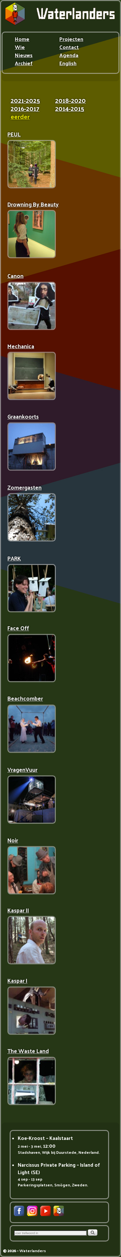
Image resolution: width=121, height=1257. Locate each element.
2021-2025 (25, 101)
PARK (14, 558)
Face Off (18, 629)
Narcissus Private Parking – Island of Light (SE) (59, 1168)
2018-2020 (70, 101)
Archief (24, 64)
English (67, 64)
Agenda (68, 56)
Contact (69, 48)
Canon (15, 275)
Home (22, 40)
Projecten (71, 40)
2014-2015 (69, 109)
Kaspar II (18, 911)
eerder (20, 118)
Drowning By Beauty (33, 205)
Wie (20, 48)
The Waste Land (28, 1053)
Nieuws (24, 56)
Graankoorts (23, 417)
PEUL (14, 134)
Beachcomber (25, 699)
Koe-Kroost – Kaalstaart (45, 1138)
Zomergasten (24, 487)
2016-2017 (25, 109)
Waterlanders (32, 1250)
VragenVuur (22, 770)
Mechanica (20, 346)
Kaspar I (17, 982)
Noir (12, 841)
